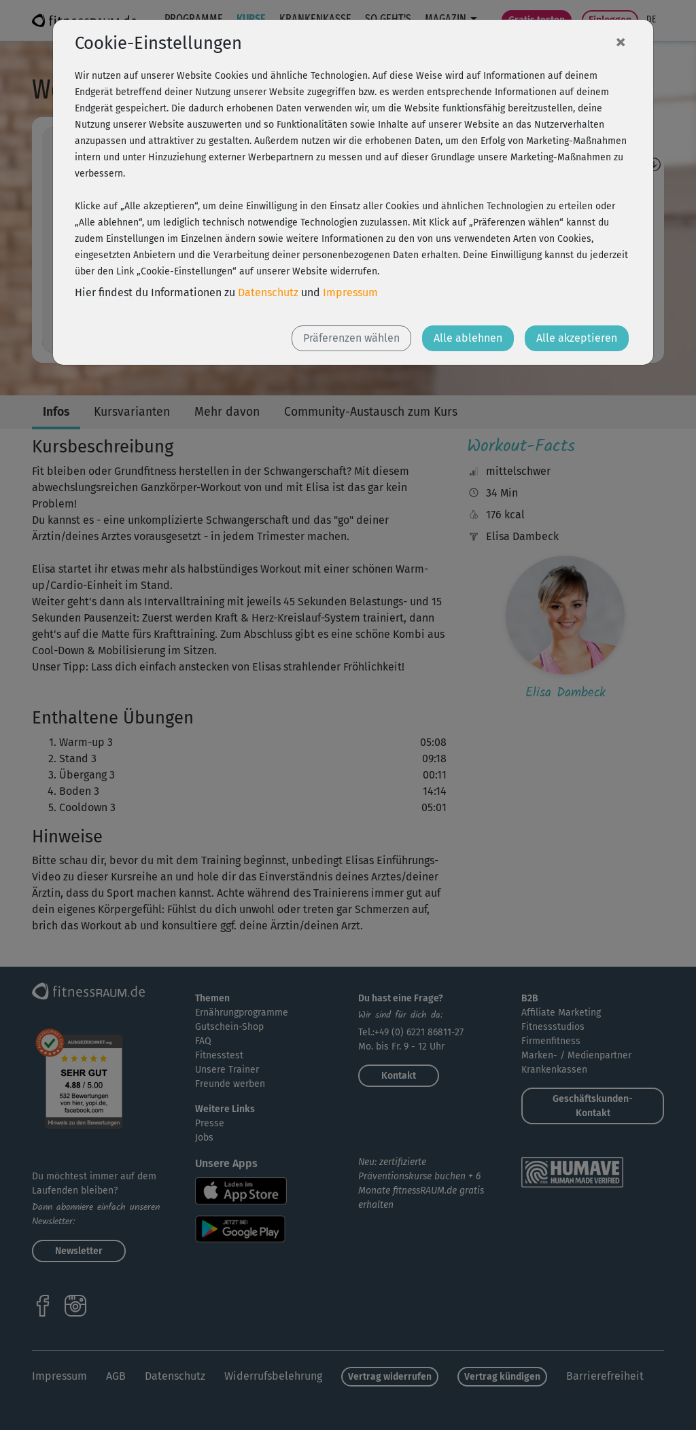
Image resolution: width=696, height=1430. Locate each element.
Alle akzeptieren (576, 338)
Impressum (350, 292)
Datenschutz (268, 292)
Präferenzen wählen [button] (351, 338)
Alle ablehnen (468, 338)
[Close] (620, 41)
